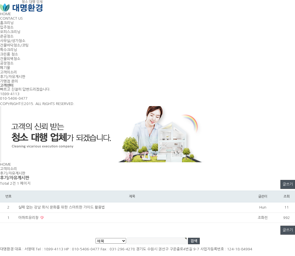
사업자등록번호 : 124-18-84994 (226, 249)
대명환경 (6, 249)
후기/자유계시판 (12, 77)
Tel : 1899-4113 (49, 249)
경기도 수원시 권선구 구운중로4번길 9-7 (167, 249)
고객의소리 (8, 72)
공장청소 (6, 63)
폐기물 (5, 68)
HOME (5, 14)
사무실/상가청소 (12, 41)
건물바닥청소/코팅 (14, 45)
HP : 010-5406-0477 (81, 249)
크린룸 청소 (9, 54)
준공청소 (6, 36)
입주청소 (6, 27)
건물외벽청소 (10, 59)
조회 (286, 196)
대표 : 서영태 (25, 249)
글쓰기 (288, 184)
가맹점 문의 (9, 81)
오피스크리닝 (10, 32)
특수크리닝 (8, 50)
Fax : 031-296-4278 (118, 249)
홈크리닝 (6, 23)
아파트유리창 (29, 218)
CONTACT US (11, 18)
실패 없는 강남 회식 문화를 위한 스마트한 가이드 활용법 (61, 207)
